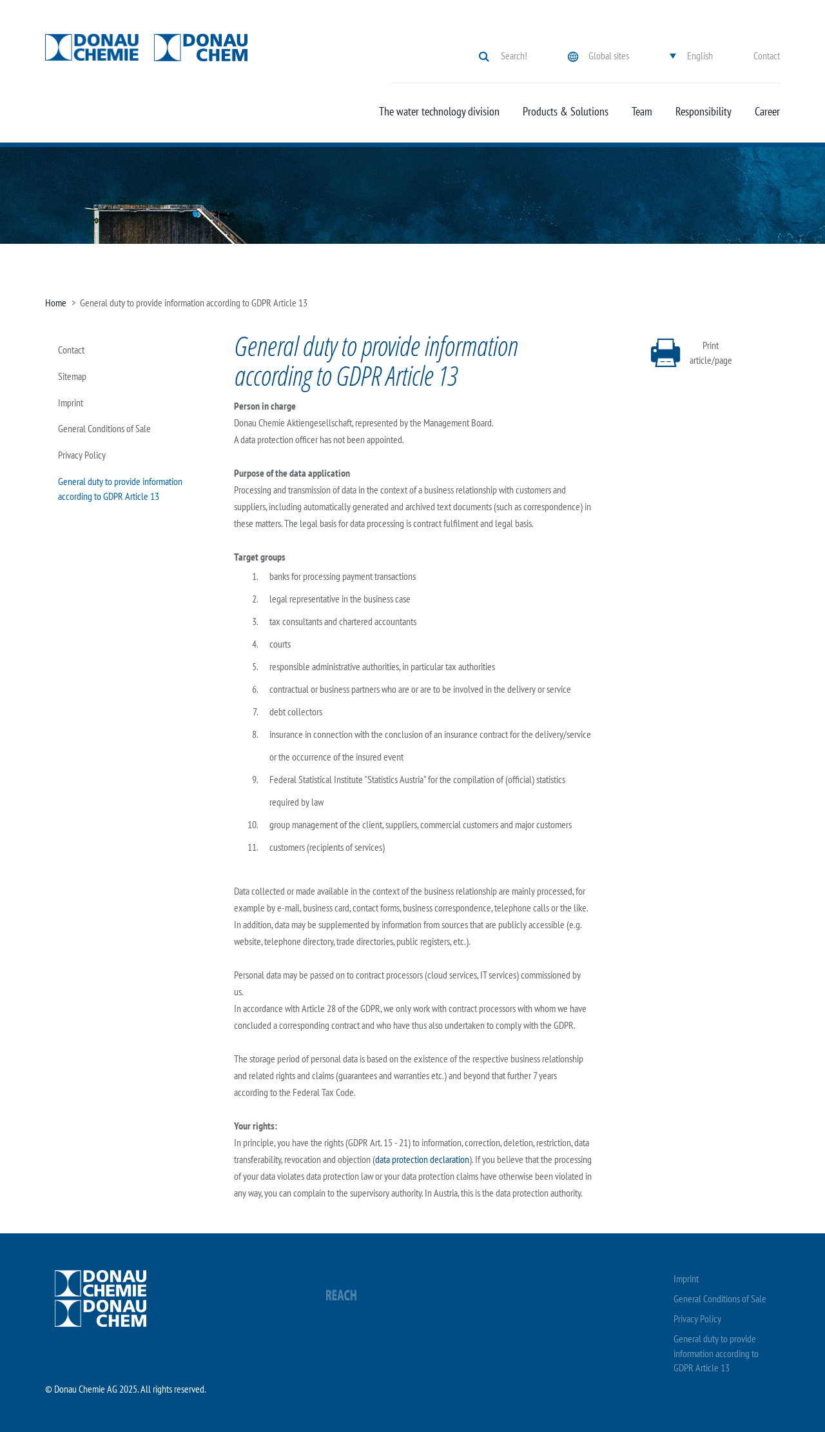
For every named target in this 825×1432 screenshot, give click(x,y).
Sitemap (72, 376)
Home (55, 302)
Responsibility (703, 111)
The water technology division (439, 111)
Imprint (70, 402)
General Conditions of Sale (104, 428)
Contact (766, 55)
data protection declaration (422, 1159)
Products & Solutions (565, 111)
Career (767, 111)
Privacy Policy (82, 454)
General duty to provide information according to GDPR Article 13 (716, 1353)
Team (642, 111)
